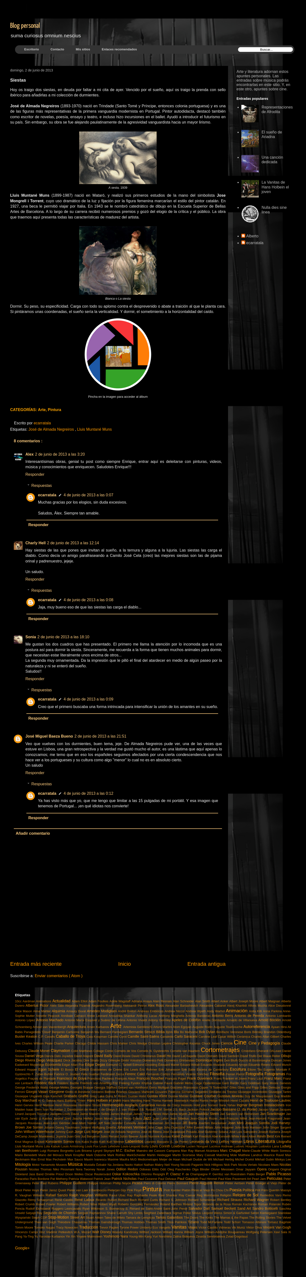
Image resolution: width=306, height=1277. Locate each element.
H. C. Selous (47, 1100)
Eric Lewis (131, 1069)
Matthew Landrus (251, 1155)
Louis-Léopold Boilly (135, 1146)
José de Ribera (152, 1132)
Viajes (193, 1227)
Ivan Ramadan (53, 1109)
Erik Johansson (170, 1069)
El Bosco (68, 1069)
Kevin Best (266, 1136)
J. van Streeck (129, 1109)
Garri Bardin (231, 1083)
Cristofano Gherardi (255, 1051)
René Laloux (85, 1200)
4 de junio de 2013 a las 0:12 (89, 793)
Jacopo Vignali (268, 1109)
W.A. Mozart (83, 1232)
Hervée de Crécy (168, 1105)
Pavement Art (242, 1179)
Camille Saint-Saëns (144, 1036)
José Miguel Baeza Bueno (49, 736)
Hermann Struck (90, 1105)
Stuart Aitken (95, 1217)
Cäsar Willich (227, 1036)
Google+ (22, 1248)
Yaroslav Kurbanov (52, 1236)
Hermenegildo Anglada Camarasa (129, 1105)
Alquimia (59, 1011)
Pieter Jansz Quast (53, 1190)
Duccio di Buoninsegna (254, 1060)
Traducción (89, 1227)
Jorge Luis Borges (88, 1132)
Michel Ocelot (245, 1159)
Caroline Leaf (208, 1036)
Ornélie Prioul (55, 1174)
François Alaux (126, 1078)
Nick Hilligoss (214, 1165)
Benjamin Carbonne (66, 1032)
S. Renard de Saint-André (144, 1208)
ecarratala (47, 495)
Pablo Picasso (278, 1174)
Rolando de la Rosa (217, 1204)
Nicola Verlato (248, 1165)
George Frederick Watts (32, 1087)
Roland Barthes (171, 1204)
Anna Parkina (273, 1011)
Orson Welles (75, 1174)
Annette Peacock (48, 1016)
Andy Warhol (216, 1011)
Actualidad (62, 1001)
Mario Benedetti (26, 1155)
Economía (53, 1065)
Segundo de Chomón (60, 1213)
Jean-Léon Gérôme (57, 1123)
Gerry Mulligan (159, 1087)
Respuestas (41, 485)
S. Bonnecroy (115, 1208)
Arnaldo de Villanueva (242, 1020)
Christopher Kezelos (187, 1043)
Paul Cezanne (148, 1179)
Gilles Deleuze (270, 1087)
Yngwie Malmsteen (89, 1236)
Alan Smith (203, 1001)
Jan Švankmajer (273, 1114)
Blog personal (25, 26)
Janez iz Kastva (41, 1118)
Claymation (61, 1051)
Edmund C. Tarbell (119, 1065)
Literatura (265, 1141)
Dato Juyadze (64, 1056)
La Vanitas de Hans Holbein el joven (275, 187)
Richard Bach (128, 1200)
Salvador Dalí (200, 1208)
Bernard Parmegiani (114, 1032)
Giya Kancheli (53, 1096)
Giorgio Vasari (37, 1092)
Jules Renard (110, 1136)
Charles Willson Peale (38, 1043)
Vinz (42, 1232)
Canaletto (167, 1036)
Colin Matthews (82, 1051)
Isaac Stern (34, 1109)
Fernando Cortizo (158, 1074)
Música (76, 1164)
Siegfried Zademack (158, 1213)
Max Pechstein (56, 1159)
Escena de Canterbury (213, 1069)
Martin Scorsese (184, 1155)
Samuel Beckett (224, 1208)
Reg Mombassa (208, 1195)
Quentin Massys (280, 1190)
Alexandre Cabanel (213, 1005)
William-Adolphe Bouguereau (225, 1232)
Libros (249, 1141)
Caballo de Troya (71, 1036)
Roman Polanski (270, 1204)
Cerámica (244, 1036)
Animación (237, 1010)
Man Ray (188, 1150)
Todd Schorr (233, 1222)
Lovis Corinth (160, 1146)
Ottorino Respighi (153, 1174)
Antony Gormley (160, 1020)
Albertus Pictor (38, 1005)
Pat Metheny (59, 1179)
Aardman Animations (37, 1001)
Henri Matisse (45, 1105)
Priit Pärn (262, 1190)
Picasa (138, 1183)
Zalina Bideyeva (184, 1236)
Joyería (61, 1136)
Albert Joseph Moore (244, 1001)
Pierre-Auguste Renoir (207, 1183)
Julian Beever (129, 1136)
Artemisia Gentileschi (138, 1027)
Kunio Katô (98, 1142)
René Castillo (65, 1200)
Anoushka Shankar (123, 1016)
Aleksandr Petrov (135, 1005)
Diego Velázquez (49, 1060)
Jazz (148, 1118)
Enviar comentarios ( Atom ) (58, 976)
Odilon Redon (127, 1169)
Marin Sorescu (281, 1150)
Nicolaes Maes (269, 1165)
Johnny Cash (64, 1132)
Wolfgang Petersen (260, 1232)
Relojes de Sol (246, 1195)
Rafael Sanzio (57, 1195)
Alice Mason (24, 1011)
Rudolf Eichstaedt (39, 1208)
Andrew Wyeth (196, 1011)
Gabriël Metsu (184, 1083)
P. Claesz (174, 1174)
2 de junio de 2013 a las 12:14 (73, 543)
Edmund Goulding (145, 1065)
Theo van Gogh (45, 1222)
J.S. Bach (180, 1109)
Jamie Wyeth (178, 1114)
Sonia (30, 637)
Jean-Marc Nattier (84, 1123)
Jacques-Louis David (65, 1114)
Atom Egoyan (182, 1027)
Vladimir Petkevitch (60, 1232)
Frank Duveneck (200, 1078)
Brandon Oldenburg (277, 1032)
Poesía (236, 1190)
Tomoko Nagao (45, 1227)
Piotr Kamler (173, 1190)
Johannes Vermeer (132, 1127)
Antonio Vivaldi (137, 1020)
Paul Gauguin (188, 1179)
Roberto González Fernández (139, 1204)
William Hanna (173, 1232)
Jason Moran (104, 1118)
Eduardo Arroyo (237, 1065)
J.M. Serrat (165, 1109)
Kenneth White (229, 1136)
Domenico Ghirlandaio (180, 1060)
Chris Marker (119, 1043)
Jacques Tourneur (37, 1114)
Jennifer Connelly (124, 1123)
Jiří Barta (190, 1123)
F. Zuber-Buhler (43, 1074)
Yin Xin (71, 1236)
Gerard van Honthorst (133, 1087)
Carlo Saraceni (186, 1036)
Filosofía (218, 1074)
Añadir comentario (33, 833)
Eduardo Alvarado (213, 1065)
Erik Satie (189, 1069)
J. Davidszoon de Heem (81, 1109)
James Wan (160, 1114)
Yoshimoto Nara (116, 1236)
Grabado (70, 1096)
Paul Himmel (208, 1179)
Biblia (161, 1032)
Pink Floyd (134, 1190)
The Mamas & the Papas (231, 1217)
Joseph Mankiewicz (42, 1136)
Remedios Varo (271, 1195)
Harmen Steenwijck (176, 1100)
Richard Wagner (257, 1200)
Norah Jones (106, 1169)
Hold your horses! (206, 1105)
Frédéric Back (45, 1083)
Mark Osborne (96, 1155)
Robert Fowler (46, 1204)
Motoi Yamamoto (44, 1165)
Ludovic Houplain (246, 1146)
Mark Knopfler (75, 1155)
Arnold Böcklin (270, 1020)
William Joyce (194, 1232)
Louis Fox (92, 1146)
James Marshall (121, 1114)
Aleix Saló (57, 1005)
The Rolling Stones (262, 1217)
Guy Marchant (26, 1100)
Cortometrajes (221, 1049)
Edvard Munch (281, 1065)
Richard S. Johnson (173, 1200)
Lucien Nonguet (197, 1146)
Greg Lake (98, 1096)
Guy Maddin (282, 1096)
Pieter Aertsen (235, 1183)
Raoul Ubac (118, 1195)
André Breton (127, 1011)
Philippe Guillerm (73, 1183)
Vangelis (165, 1227)
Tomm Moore (24, 1227)
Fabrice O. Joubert (67, 1074)
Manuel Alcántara (207, 1150)
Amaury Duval (76, 1011)
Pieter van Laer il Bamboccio (87, 1190)
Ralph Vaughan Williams (89, 1195)
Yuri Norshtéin (163, 1236)
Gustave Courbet (204, 1096)
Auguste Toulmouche (228, 1027)
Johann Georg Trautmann (62, 1127)
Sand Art (244, 1208)
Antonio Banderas (199, 1016)
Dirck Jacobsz (73, 1060)
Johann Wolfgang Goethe (99, 1127)
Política (249, 1190)
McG (134, 1159)
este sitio (272, 85)
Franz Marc (273, 1078)
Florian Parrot (235, 1074)
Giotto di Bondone (78, 1092)
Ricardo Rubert (107, 1200)
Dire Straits (92, 1060)
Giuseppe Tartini (279, 1092)
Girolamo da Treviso (223, 1092)
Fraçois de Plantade (42, 1078)
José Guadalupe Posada (180, 1132)
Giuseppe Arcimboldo (253, 1092)
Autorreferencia (257, 1027)
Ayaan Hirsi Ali (281, 1027)
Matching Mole (227, 1155)
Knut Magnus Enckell (30, 1142)
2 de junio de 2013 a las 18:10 (63, 637)
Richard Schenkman (202, 1200)
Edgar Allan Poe (73, 1065)
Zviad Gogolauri (237, 1236)
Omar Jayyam (246, 1169)
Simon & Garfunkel (237, 1213)
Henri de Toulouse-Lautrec (270, 1100)
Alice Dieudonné (279, 1005)
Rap (130, 1195)
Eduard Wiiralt (190, 1065)
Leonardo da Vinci (204, 1142)
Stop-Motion (59, 1217)
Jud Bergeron (90, 1136)
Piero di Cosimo (155, 1183)
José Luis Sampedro (243, 1132)
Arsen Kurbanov (98, 1027)
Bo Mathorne (189, 1032)
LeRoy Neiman (231, 1142)
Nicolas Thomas (41, 1169)
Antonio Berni (223, 1016)
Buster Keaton (26, 1036)
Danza (49, 1056)
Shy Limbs (136, 1213)
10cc (19, 1001)
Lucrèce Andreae (221, 1146)
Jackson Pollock (198, 1109)
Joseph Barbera (269, 1132)
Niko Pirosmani (64, 1169)
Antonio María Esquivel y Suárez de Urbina (95, 1020)
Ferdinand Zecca (113, 1074)
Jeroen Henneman (150, 1123)
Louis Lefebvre (110, 1146)
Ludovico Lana (269, 1146)
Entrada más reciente (36, 964)
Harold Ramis (199, 1100)
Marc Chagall (231, 1150)
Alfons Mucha (258, 1005)
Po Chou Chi (220, 1190)
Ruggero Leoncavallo (67, 1208)
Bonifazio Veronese (230, 1032)
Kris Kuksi (82, 1142)
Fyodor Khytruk (142, 1083)
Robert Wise (89, 1204)
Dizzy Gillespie (110, 1060)
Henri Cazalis (240, 1100)
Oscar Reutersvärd (98, 1174)
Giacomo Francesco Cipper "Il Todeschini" (200, 1087)
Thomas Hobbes (134, 1222)
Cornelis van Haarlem (185, 1051)
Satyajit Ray (34, 1213)
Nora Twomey (86, 1169)
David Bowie (122, 1056)
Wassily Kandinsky (125, 1232)
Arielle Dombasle (214, 1020)
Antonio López (25, 1020)
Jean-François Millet (234, 1118)
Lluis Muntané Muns (94, 429)
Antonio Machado (50, 1020)
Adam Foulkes (98, 1001)
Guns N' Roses (117, 1096)
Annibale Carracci (74, 1016)
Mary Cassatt (206, 1155)
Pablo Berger (256, 1174)
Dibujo (286, 1056)
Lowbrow (178, 1146)
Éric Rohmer (149, 1069)
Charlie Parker (64, 1043)
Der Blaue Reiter (269, 1056)
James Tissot (142, 1114)
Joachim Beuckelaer (213, 1123)
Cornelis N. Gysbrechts (153, 1051)
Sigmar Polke (182, 1213)
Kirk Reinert (283, 1136)
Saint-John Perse (176, 1208)
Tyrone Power (130, 1227)
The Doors (191, 1217)
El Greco (82, 1069)
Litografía (283, 1142)
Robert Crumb (25, 1204)
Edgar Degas (95, 1065)
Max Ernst (38, 1159)
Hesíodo (187, 1105)
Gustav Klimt (157, 1096)
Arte (116, 1025)
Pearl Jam (259, 1179)
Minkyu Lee (283, 1159)
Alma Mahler (42, 1011)
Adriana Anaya (142, 1001)
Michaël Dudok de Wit (197, 1159)
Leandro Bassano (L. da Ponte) (167, 1142)
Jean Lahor (161, 1118)
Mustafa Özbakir (95, 1165)
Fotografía (255, 1074)
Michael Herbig (224, 1159)
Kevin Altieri (248, 1136)
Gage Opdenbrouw (208, 1083)
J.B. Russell (148, 1109)
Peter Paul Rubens (46, 1183)
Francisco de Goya (72, 1078)
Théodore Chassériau (73, 1222)
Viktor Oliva (254, 1227)
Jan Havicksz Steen (204, 1114)
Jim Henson (173, 1123)
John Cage (155, 1127)
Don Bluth (231, 1060)
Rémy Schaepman (41, 1200)
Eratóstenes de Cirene (106, 1069)
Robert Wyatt (108, 1204)
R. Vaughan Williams (30, 1195)
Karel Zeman (182, 1136)
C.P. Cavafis (47, 1036)
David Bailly (103, 1056)
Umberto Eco (149, 1227)
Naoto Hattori (134, 1165)
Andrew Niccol (175, 1011)
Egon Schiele (49, 1069)
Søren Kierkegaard (264, 1213)
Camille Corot (118, 1036)
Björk (170, 1032)
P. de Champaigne (195, 1174)
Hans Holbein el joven (104, 1100)
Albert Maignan (270, 1001)
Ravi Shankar (168, 1195)
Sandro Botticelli (265, 1208)
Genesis (285, 1083)
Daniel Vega (35, 1056)
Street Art (78, 1217)
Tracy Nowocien (67, 1227)
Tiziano (194, 1222)
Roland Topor (193, 1204)
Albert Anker (220, 1001)
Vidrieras (225, 1227)
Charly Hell (35, 543)
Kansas (166, 1136)
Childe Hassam (98, 1043)
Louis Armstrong (73, 1146)
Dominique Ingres (210, 1060)
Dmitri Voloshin (131, 1060)
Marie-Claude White (256, 1150)
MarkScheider (137, 1155)
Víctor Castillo (209, 1227)
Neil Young (172, 1165)
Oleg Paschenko (179, 1169)
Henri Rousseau (66, 1105)
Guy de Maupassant (259, 1096)
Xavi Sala (281, 1232)
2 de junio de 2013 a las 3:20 (60, 454)
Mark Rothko (116, 1155)
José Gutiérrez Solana (213, 1132)
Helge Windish (219, 1100)
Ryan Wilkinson (93, 1208)
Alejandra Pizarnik (78, 1005)
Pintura (153, 1189)
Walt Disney (102, 1232)
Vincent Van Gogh (277, 1227)
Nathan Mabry (154, 1165)
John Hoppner (224, 1127)
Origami (274, 1169)
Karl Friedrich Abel (206, 1136)
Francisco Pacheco (101, 1078)
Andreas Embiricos (150, 1011)
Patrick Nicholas (125, 1179)
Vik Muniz (239, 1227)
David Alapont (84, 1056)
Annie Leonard (98, 1016)
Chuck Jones (211, 1043)
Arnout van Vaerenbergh (50, 1027)
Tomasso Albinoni (254, 1222)
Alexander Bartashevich (182, 1005)
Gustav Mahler (179, 1096)
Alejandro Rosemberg (107, 1005)
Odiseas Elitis (149, 1169)
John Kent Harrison (249, 1127)
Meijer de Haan (170, 1159)
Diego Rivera (25, 1060)
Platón (186, 1190)
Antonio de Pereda (249, 1016)
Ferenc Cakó (135, 1074)
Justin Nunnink (150, 1136)
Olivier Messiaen (223, 1169)
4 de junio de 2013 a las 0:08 (89, 600)
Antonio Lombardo (278, 1016)
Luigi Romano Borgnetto (57, 1150)
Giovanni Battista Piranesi (109, 1092)
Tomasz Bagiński (279, 1222)
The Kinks (206, 1217)
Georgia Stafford (106, 1087)
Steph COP (39, 1217)
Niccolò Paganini (192, 1165)
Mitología (23, 1164)
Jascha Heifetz (83, 1118)
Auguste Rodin (203, 1027)
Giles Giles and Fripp (245, 1087)
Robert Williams (68, 1204)
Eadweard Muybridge (30, 1065)
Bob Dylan (207, 1032)
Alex (29, 454)
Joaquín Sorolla (258, 1123)
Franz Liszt (256, 1078)
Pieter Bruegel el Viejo (262, 1183)
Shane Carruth (117, 1213)
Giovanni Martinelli (141, 1092)
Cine (241, 1042)
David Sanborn (229, 1056)
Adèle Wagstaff (120, 1001)
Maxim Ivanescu (95, 1159)
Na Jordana (115, 1165)
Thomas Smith (156, 1222)
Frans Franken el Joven (231, 1078)
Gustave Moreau (231, 1096)
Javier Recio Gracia (128, 1118)
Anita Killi (256, 1011)
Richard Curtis (148, 1200)
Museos (62, 1165)
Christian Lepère (160, 1043)
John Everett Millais (200, 1127)
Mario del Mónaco (51, 1155)
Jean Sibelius (180, 1118)
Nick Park (231, 1165)
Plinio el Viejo (201, 1190)
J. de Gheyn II (108, 1109)
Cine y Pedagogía (265, 1043)
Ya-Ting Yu (31, 1236)
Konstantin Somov (60, 1142)
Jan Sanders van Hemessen (240, 1114)
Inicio (124, 964)
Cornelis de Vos (126, 1051)
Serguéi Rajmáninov (92, 1213)
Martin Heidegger (159, 1155)
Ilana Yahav (228, 1105)
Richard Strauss (230, 1200)
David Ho (164, 1056)
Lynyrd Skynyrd (104, 1150)
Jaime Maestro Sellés (95, 1114)
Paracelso (22, 1179)
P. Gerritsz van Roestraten (228, 1174)
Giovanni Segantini (195, 1092)
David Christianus (144, 1056)
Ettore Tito (256, 1069)
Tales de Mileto (115, 1217)
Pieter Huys (31, 1190)
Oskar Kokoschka (126, 1174)
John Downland (175, 1127)
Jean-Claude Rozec (204, 1118)
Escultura (238, 1069)
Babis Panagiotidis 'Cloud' (33, 1032)
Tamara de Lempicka (141, 1217)
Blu (177, 1032)
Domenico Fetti (153, 1060)
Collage (99, 1051)
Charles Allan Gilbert (265, 1036)
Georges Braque (82, 1087)
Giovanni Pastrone (168, 1092)
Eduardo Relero (259, 1065)
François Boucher (151, 1078)
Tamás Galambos (170, 1217)
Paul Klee (225, 1179)
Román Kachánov (245, 1204)
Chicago (81, 1043)
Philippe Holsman (100, 1183)
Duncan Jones (281, 1060)
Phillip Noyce (122, 1183)
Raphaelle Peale (146, 1195)
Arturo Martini (163, 1027)
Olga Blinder (201, 1169)
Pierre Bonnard (178, 1183)
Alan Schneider (184, 1001)
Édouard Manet (169, 1065)
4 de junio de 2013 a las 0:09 (89, 699)
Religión (226, 1195)
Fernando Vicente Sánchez (190, 1074)
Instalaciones (275, 1105)
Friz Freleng (122, 1083)
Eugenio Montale (276, 1069)
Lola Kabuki (52, 1146)
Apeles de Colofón (187, 1020)
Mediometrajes (148, 1159)
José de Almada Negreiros (52, 429)
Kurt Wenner (116, 1142)
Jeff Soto (105, 1123)
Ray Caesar (188, 1195)
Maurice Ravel (274, 1155)
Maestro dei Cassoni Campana (159, 1150)
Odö (163, 1169)
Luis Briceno (84, 1150)
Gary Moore (271, 1083)
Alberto (252, 236)
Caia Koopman (97, 1036)
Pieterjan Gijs (117, 1190)
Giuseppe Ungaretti (29, 1096)
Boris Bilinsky (254, 1032)
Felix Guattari (91, 1074)
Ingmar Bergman (250, 1105)
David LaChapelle (185, 1056)
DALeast (275, 1051)
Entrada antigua (206, 964)
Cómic (110, 1051)
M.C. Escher (126, 1150)
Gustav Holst (137, 1096)
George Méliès (59, 1087)
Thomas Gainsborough (105, 1222)
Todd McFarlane (212, 1222)
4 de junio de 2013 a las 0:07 (89, 495)
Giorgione (57, 1092)
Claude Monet (39, 1051)
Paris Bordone (40, 1179)
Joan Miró (236, 1123)
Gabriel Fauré (163, 1083)
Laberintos (135, 1141)
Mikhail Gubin (265, 1159)
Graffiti (84, 1096)
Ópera (262, 1169)
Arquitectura (77, 1027)
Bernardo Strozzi (142, 1032)
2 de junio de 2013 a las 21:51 (100, 736)
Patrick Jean (103, 1179)
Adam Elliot (80, 1001)
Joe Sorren (35, 1127)
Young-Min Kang (141, 1236)
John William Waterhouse (35, 1132)
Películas (275, 1178)
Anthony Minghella (172, 1016)
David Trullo (248, 1056)
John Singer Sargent (276, 1127)
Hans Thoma (152, 1100)
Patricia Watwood (81, 1179)
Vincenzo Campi (27, 1232)
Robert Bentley (280, 1200)
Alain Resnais (163, 1001)
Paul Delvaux (167, 1179)
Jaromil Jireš (62, 1118)
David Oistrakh (208, 1056)
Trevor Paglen (109, 1227)
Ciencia (227, 1043)
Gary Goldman (251, 1083)
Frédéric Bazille (68, 1083)
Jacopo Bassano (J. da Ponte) (234, 1109)
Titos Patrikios (177, 1222)
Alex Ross (156, 1005)
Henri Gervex (25, 1105)
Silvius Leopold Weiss (207, 1213)
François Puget (176, 1078)
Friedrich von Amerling (96, 1083)
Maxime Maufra (119, 1159)
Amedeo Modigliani (102, 1011)
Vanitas (179, 1227)
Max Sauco (75, 1159)
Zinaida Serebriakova (211, 1236)
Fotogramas (275, 1074)
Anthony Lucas (148, 1016)
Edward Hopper (26, 1069)
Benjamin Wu (90, 1032)
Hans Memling (132, 1100)
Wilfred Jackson (150, 1232)
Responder (34, 474)
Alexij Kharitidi (237, 1005)
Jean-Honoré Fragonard (265, 1118)
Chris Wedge (138, 1043)
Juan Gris (74, 1136)
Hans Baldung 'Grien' (72, 1100)
